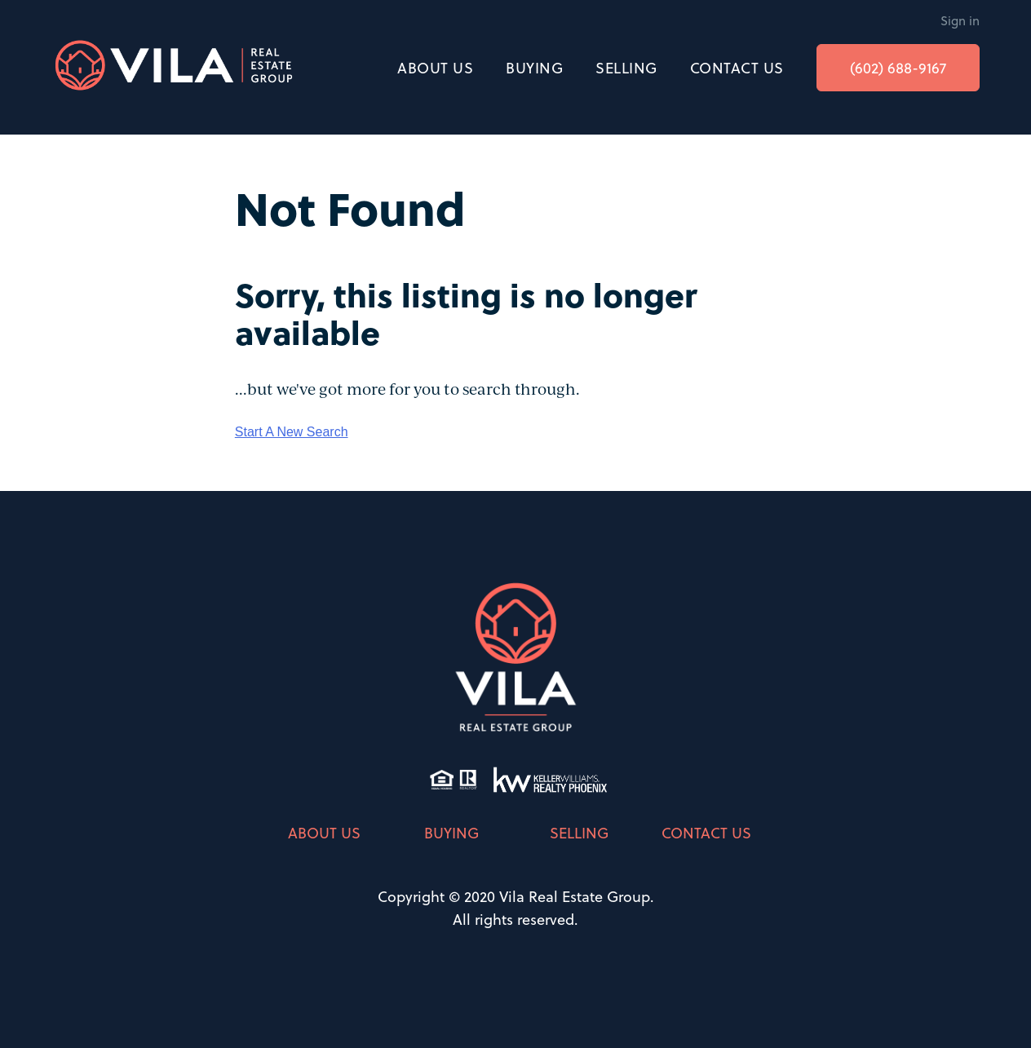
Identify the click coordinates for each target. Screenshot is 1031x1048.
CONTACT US (737, 67)
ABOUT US (435, 67)
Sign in (960, 20)
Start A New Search (291, 432)
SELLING (626, 67)
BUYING (534, 67)
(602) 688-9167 (898, 67)
